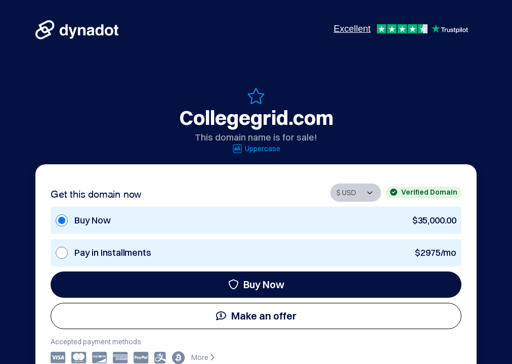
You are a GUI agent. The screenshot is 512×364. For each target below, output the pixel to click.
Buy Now (256, 284)
